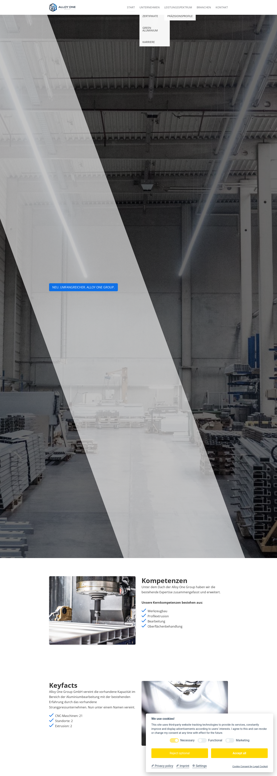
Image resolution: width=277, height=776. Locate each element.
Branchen (204, 7)
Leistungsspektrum (178, 7)
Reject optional (180, 753)
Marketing (242, 740)
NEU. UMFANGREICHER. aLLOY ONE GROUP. (83, 287)
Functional (215, 740)
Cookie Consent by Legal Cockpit (250, 766)
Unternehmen (149, 7)
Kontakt (222, 7)
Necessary (187, 740)
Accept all (239, 753)
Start (131, 7)
